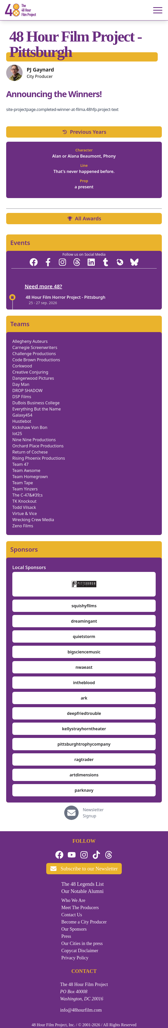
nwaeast (84, 667)
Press (66, 936)
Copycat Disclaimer (79, 950)
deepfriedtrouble (84, 713)
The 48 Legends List (82, 884)
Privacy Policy (75, 957)
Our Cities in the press (82, 943)
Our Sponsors (74, 929)
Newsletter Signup (93, 813)
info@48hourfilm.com (81, 1010)
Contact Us (71, 914)
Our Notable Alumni (82, 891)
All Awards (84, 218)
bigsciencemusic (84, 652)
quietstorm (84, 636)
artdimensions (84, 775)
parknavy (84, 790)
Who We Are (73, 900)
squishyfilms (84, 606)
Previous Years (84, 131)
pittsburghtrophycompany (84, 744)
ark (84, 698)
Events (20, 243)
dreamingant (84, 621)
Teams (20, 324)
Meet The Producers (80, 907)
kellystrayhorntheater (84, 729)
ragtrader (84, 759)
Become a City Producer (84, 921)
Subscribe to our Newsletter (84, 869)
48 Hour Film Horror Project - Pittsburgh (65, 297)
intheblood (84, 682)
